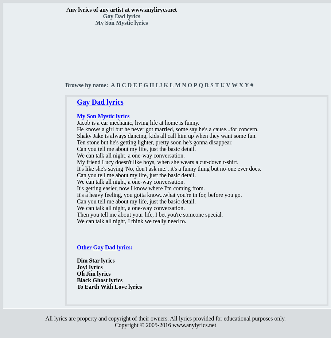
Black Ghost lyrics (99, 280)
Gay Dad (105, 247)
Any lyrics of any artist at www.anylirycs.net (121, 10)
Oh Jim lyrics (93, 274)
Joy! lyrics (90, 267)
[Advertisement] (34, 128)
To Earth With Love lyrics (109, 287)
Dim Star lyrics (96, 260)
